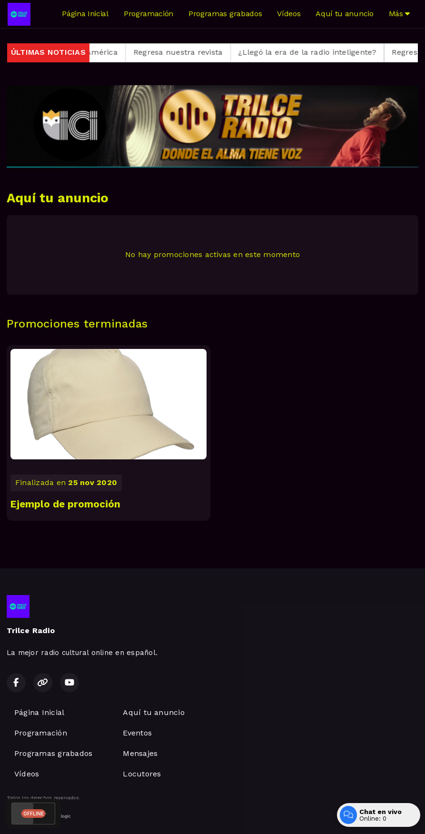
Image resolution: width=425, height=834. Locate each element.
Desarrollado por (39, 816)
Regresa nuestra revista (186, 52)
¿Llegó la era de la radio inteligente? (316, 52)
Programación (148, 13)
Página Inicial (85, 13)
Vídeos (288, 13)
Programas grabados (225, 13)
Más (399, 13)
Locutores (142, 773)
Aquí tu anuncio (344, 13)
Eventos (137, 732)
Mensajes (140, 753)
